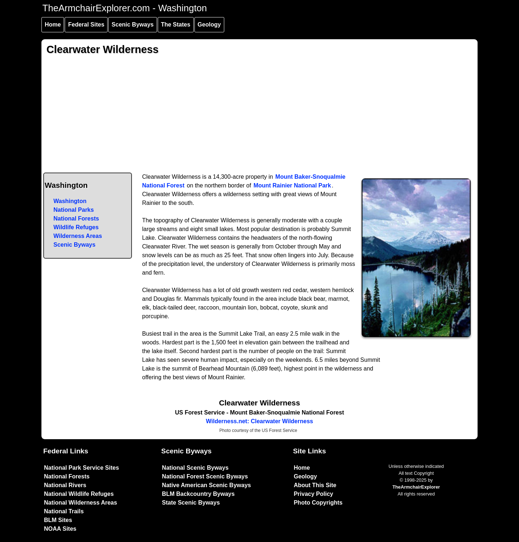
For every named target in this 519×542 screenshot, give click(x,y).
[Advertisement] (259, 118)
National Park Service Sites (81, 468)
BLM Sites (58, 520)
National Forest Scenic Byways (205, 476)
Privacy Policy (313, 494)
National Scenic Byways (195, 468)
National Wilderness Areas (80, 502)
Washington (69, 201)
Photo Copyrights (318, 502)
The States (175, 24)
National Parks (73, 210)
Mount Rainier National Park (292, 185)
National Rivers (65, 485)
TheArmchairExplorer (416, 487)
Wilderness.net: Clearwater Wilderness (259, 421)
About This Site (315, 485)
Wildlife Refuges (75, 227)
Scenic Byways (133, 24)
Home (53, 24)
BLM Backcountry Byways (198, 494)
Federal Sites (86, 24)
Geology (209, 24)
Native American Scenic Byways (206, 485)
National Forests (76, 218)
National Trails (64, 511)
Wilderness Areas (77, 236)
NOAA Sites (60, 529)
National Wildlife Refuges (79, 494)
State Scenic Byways (191, 502)
